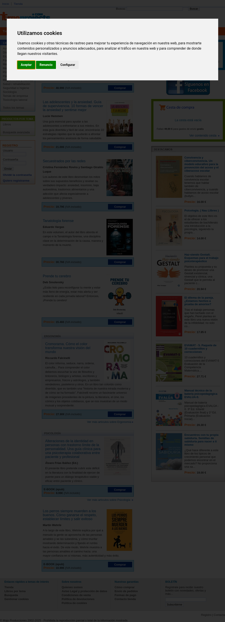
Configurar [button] (67, 65)
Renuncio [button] (46, 65)
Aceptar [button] (26, 65)
